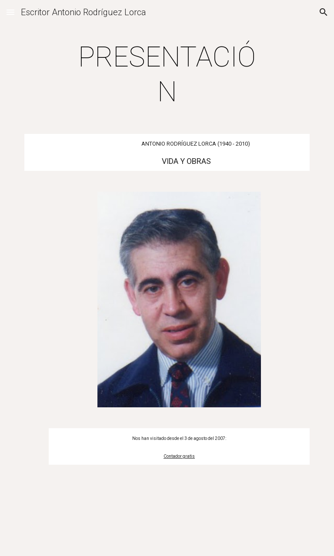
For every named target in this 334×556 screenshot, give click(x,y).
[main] (167, 75)
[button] (10, 12)
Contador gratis (179, 456)
